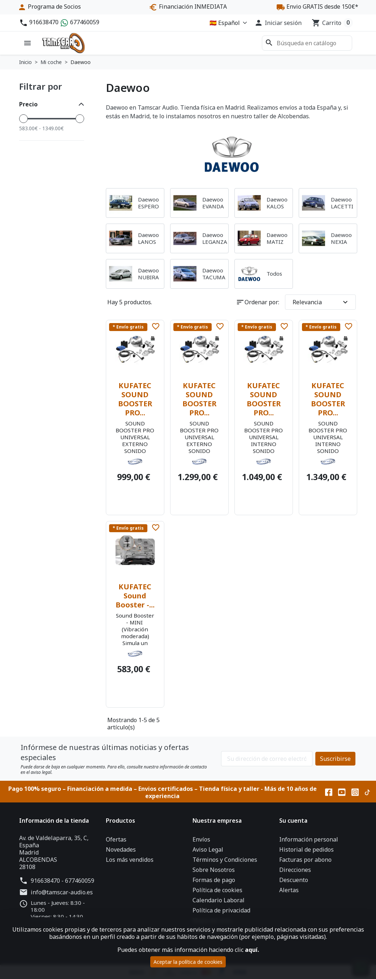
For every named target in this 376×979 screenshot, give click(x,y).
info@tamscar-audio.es (62, 892)
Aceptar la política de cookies (188, 961)
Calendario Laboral (219, 900)
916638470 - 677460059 (62, 880)
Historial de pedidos (306, 849)
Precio (28, 104)
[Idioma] (226, 22)
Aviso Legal (208, 849)
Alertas (289, 890)
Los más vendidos (130, 860)
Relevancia (321, 302)
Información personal (308, 839)
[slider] (23, 118)
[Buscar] (307, 43)
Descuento (293, 880)
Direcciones (295, 870)
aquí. (252, 950)
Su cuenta (293, 820)
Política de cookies (217, 890)
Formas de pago (214, 880)
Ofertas (116, 839)
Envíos (201, 839)
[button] (278, 22)
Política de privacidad (221, 910)
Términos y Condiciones (225, 860)
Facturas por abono (305, 860)
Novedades (121, 849)
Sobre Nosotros (214, 870)
